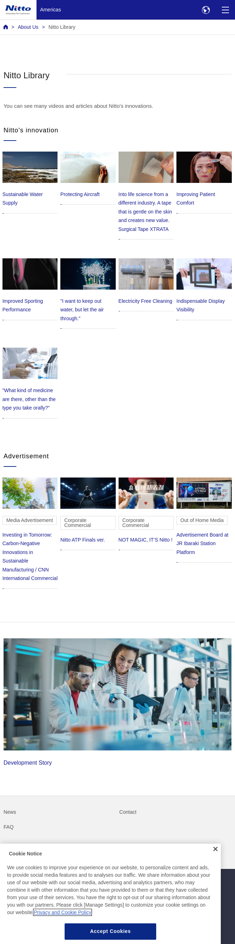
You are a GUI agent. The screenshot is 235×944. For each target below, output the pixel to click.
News (10, 812)
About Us (28, 27)
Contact (128, 812)
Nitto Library (61, 27)
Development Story (117, 702)
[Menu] (225, 10)
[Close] (215, 858)
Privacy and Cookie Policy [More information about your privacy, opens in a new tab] (62, 922)
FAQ (8, 827)
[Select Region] (205, 10)
